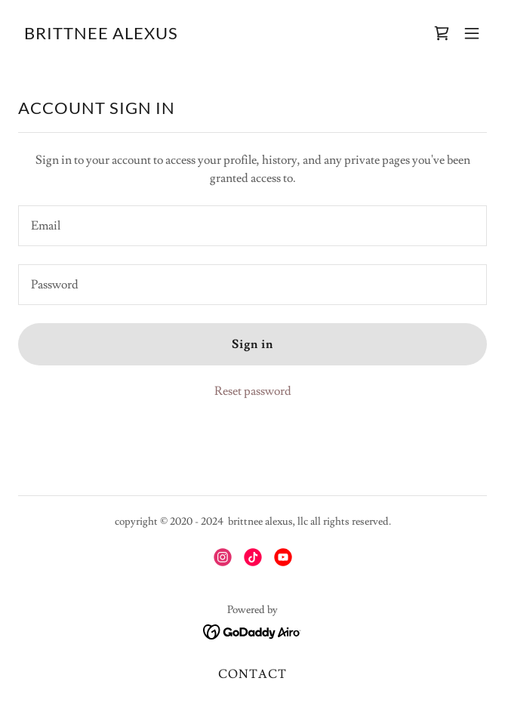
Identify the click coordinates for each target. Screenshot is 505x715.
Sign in (252, 344)
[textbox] (252, 225)
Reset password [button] (252, 391)
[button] (472, 33)
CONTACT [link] (252, 674)
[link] (101, 35)
